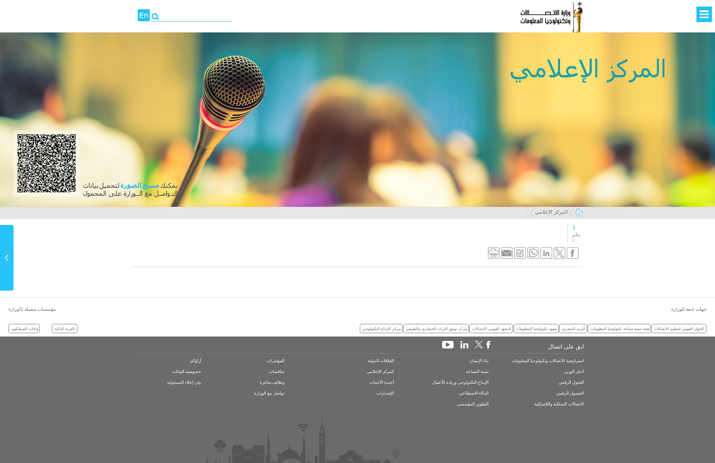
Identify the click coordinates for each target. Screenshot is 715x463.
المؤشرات (275, 361)
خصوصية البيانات (186, 371)
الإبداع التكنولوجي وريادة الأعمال (460, 382)
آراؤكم (195, 361)
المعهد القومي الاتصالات (491, 328)
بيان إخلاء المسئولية (184, 382)
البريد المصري (573, 328)
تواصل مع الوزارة (269, 393)
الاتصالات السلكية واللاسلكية (559, 404)
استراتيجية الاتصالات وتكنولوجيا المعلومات (547, 361)
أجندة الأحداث (381, 382)
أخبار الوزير (574, 371)
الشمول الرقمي (570, 393)
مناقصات (276, 371)
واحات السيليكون (25, 328)
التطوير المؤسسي (473, 404)
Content (7, 258)
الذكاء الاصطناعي (474, 393)
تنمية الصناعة (477, 371)
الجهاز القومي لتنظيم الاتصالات (679, 328)
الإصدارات (385, 393)
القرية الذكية (65, 328)
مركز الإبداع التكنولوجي (382, 328)
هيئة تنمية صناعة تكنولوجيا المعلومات (619, 328)
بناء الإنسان (479, 361)
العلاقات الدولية (381, 361)
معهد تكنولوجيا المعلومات (536, 328)
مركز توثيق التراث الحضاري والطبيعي (436, 328)
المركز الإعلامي (551, 212)
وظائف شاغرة (272, 382)
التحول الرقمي (571, 382)
